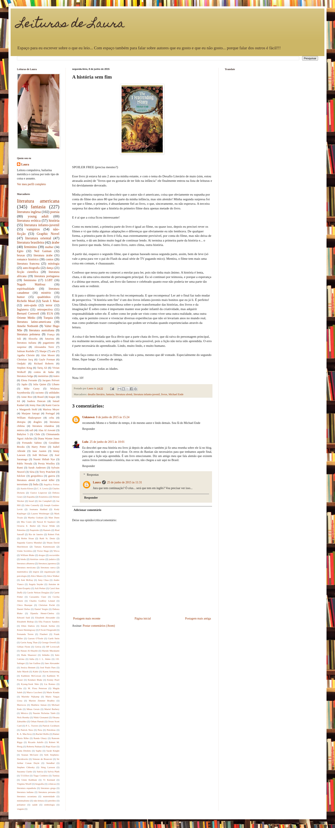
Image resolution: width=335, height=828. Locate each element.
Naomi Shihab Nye (44, 459)
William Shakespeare (29, 417)
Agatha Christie (26, 355)
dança (50, 267)
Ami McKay (27, 580)
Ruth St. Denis (47, 538)
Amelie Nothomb (27, 326)
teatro (56, 376)
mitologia (53, 263)
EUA (50, 313)
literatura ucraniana (27, 796)
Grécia (38, 646)
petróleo (52, 800)
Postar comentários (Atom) (99, 625)
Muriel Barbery (51, 709)
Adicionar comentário (87, 510)
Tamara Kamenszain (44, 546)
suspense (22, 347)
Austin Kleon (26, 488)
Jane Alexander (52, 663)
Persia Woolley (46, 463)
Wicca (56, 551)
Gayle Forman (47, 359)
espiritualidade (25, 288)
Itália (31, 659)
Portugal (50, 413)
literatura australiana (41, 330)
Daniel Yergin (41, 609)
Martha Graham (35, 517)
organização (50, 571)
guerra (51, 475)
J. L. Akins (44, 659)
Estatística (44, 496)
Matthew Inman (39, 705)
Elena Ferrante (29, 380)
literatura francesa (28, 263)
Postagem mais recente (86, 618)
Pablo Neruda (24, 463)
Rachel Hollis (42, 734)
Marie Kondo (52, 692)
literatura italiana (26, 342)
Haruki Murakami (51, 650)
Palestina (21, 530)
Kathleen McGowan (31, 675)
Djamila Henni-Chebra (42, 613)
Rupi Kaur (51, 746)
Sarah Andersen (37, 467)
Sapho (39, 750)
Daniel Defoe (23, 609)
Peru (40, 730)
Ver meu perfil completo (31, 184)
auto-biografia (31, 267)
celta (51, 417)
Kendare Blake (35, 679)
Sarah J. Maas (50, 301)
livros (164, 394)
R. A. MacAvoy (24, 734)
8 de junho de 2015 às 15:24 (112, 417)
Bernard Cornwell (28, 313)
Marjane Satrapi (31, 413)
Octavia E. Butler (26, 526)
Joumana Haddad (38, 509)
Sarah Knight (52, 750)
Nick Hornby (23, 717)
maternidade (49, 796)
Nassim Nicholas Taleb (44, 713)
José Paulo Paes (48, 667)
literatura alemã (124, 394)
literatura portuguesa (47, 276)
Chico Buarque (24, 605)
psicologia (22, 576)
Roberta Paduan (34, 746)
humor (21, 297)
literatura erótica (28, 221)
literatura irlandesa (43, 426)
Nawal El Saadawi (46, 521)
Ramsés (47, 530)
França (50, 334)
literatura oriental (38, 238)
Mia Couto (26, 521)
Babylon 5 (23, 434)
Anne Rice (26, 396)
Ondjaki (21, 363)
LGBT (49, 280)
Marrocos (21, 705)
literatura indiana (25, 792)
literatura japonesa (47, 563)
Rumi (20, 467)
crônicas (52, 784)
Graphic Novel (48, 234)
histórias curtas (37, 559)
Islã (19, 338)
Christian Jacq (25, 359)
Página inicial (143, 618)
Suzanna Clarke (24, 771)
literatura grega (48, 788)
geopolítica (37, 475)
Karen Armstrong (51, 671)
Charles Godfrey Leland (42, 600)
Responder (88, 428)
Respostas (93, 474)
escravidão (54, 555)
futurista (49, 338)
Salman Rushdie (26, 351)
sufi (31, 430)
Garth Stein (53, 638)
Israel (31, 501)
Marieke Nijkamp (30, 696)
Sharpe (43, 351)
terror (49, 305)
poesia (54, 212)
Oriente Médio (26, 317)
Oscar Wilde (48, 526)
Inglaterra (22, 309)
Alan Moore (48, 355)
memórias (43, 376)
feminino (30, 247)
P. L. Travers (32, 725)
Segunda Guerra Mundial (29, 542)
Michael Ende (176, 394)
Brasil (40, 396)
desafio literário (96, 394)
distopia (21, 421)
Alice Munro (37, 576)
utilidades (54, 392)
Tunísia (55, 775)
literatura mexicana (26, 567)
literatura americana (38, 201)
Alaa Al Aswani (46, 430)
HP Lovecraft (52, 646)
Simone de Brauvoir (42, 759)
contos (49, 259)
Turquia (48, 317)
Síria (32, 471)
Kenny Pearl (53, 679)
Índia (36, 484)
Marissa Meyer (51, 409)
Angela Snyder (36, 584)
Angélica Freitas (51, 484)
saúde (35, 804)
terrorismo (22, 484)
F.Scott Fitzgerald (47, 630)
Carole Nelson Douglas (38, 592)
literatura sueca (48, 567)
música (21, 430)
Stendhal (50, 763)
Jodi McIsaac (40, 455)
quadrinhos (43, 297)
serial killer (47, 480)
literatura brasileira (30, 242)
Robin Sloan (27, 538)
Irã (18, 401)
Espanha (31, 496)
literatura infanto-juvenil (147, 394)
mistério (46, 292)
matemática (22, 571)
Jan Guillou (34, 663)
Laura (97, 482)
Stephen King (24, 367)
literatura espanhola (26, 788)
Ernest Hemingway (26, 630)
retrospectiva (45, 309)
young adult (38, 216)
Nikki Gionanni (41, 717)
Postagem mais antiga (198, 618)
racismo (39, 392)
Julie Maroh (23, 671)
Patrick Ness (27, 730)
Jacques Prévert (50, 380)
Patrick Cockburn (51, 725)
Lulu (85, 441)
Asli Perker (40, 588)
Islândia (45, 655)
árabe (55, 242)
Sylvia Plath (53, 771)
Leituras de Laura (71, 24)
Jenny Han (35, 405)
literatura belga (25, 376)
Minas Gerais (33, 709)
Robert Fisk (53, 534)
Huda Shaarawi (28, 655)
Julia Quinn (39, 384)
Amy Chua (43, 580)
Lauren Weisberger (40, 513)
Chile (37, 434)
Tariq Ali (42, 367)
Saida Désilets (24, 750)
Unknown (88, 417)
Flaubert (43, 634)
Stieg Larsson (48, 767)
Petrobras (51, 730)
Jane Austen (39, 451)
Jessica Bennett (28, 667)
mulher (49, 247)
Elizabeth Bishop (25, 621)
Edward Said (23, 617)
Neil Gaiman (43, 251)
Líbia (19, 688)
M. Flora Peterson (37, 688)
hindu (23, 559)
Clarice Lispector (38, 492)
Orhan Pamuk (37, 721)
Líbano (55, 384)
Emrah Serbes (48, 626)
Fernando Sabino (32, 442)
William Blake (28, 555)
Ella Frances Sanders (49, 621)
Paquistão (34, 530)
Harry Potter (39, 446)
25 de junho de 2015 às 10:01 (107, 441)
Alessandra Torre (44, 347)
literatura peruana (47, 792)
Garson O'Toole (35, 638)
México (24, 713)
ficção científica (27, 272)
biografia (39, 784)
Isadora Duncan (36, 401)
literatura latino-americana (34, 321)
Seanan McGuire (29, 754)
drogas (42, 555)
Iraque (52, 396)
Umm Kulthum (29, 780)
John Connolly (32, 505)
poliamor (21, 804)
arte (54, 351)
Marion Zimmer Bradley (42, 700)
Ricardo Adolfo (35, 742)
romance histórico (28, 259)
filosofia (32, 338)
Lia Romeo (49, 684)
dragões (38, 421)
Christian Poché (47, 605)
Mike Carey (31, 388)
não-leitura (39, 800)
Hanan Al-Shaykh (29, 650)
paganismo (48, 342)
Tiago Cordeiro (40, 775)
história (54, 221)
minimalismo (23, 800)
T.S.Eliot (25, 775)
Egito (20, 251)
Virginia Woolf (24, 784)
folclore (21, 475)
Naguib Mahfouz (31, 284)
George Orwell (49, 642)
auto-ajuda (30, 305)
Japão (24, 384)
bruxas (21, 255)
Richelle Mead (26, 301)
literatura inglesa (29, 212)
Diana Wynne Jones (48, 438)
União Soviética (24, 551)
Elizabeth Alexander (45, 617)
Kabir (35, 671)
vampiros (33, 229)
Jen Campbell (45, 501)
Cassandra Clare (37, 596)
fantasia (110, 394)
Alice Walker (53, 576)
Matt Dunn (54, 517)
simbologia (49, 804)
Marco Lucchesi (34, 692)
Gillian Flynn (23, 646)
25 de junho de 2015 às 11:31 (124, 482)
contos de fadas (44, 372)
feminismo (30, 280)
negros (36, 571)
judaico (52, 559)
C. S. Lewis (42, 488)
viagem (20, 809)
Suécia (40, 771)
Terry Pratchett (47, 471)
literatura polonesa (28, 334)
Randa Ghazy (40, 738)
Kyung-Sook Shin (30, 684)
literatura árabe (43, 255)
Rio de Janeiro (36, 534)
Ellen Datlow (28, 626)
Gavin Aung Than (29, 642)
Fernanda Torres (25, 634)
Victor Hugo (43, 551)
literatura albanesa (25, 563)
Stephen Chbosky (26, 767)
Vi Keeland (49, 780)
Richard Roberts (44, 363)
